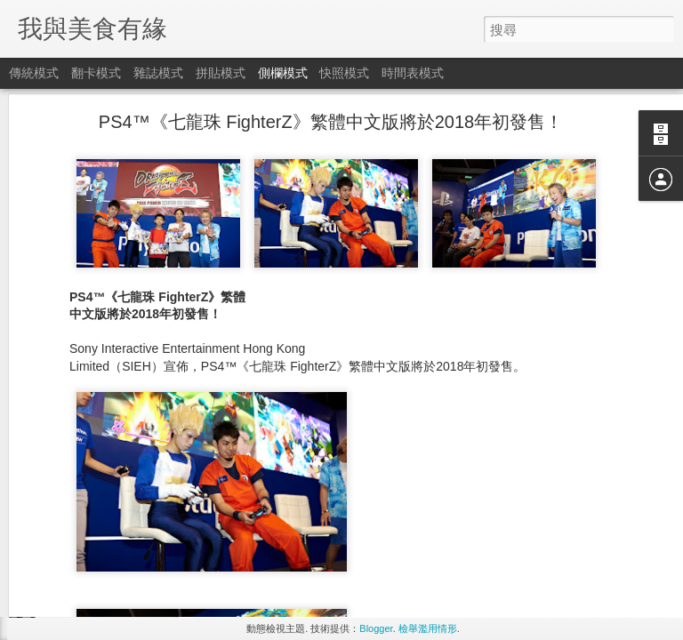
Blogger (375, 628)
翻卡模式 (96, 73)
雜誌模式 (158, 73)
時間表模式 (413, 73)
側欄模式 (283, 73)
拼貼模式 (220, 73)
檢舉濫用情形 (427, 628)
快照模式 (344, 73)
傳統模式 (34, 73)
